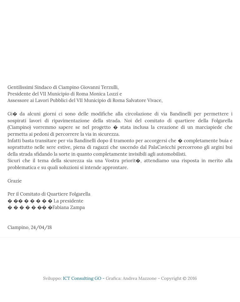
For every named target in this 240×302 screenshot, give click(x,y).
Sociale (184, 4)
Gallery (102, 4)
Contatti (158, 14)
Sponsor (76, 4)
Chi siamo (47, 4)
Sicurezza (212, 4)
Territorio (131, 4)
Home (22, 4)
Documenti (127, 14)
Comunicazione (90, 14)
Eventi (160, 4)
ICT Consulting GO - (84, 278)
